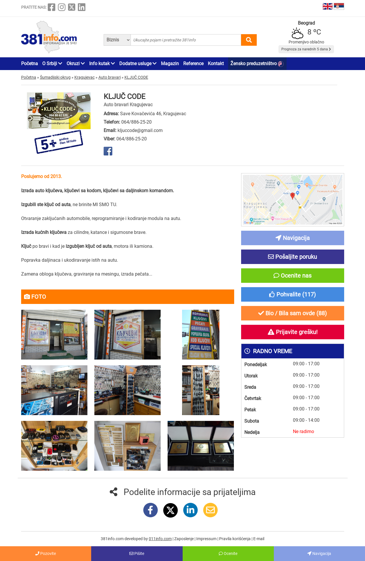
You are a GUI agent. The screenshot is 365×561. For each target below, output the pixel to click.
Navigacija (319, 553)
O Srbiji (52, 63)
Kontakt (216, 63)
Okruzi (76, 63)
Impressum (206, 538)
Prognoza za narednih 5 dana (306, 49)
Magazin (170, 63)
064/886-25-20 (136, 122)
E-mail (258, 538)
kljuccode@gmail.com (140, 130)
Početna (29, 63)
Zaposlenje (184, 538)
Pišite (136, 553)
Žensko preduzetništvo (257, 64)
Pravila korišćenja (235, 538)
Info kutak (102, 63)
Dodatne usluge (138, 63)
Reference (193, 63)
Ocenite (228, 553)
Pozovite (45, 553)
